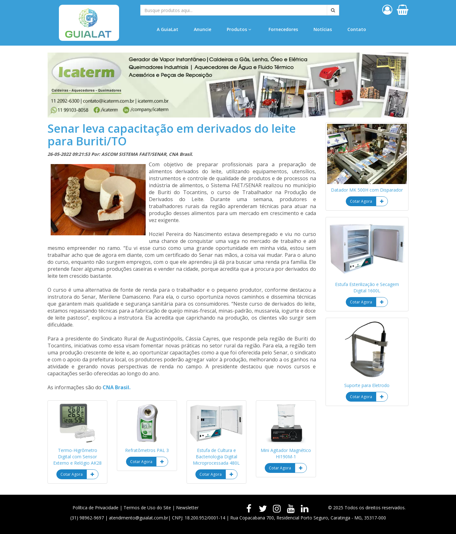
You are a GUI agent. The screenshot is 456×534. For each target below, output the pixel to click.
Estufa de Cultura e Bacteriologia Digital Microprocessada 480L (216, 456)
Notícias (323, 29)
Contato (356, 29)
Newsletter (187, 508)
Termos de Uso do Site (147, 508)
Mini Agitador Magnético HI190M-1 (286, 453)
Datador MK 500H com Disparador (367, 190)
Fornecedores (283, 29)
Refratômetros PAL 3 (147, 450)
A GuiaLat (167, 29)
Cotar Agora (71, 474)
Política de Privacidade (95, 508)
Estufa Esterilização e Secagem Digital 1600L (367, 287)
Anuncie (202, 29)
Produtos (239, 29)
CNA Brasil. (116, 387)
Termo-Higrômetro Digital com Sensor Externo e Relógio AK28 (77, 456)
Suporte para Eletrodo (367, 385)
